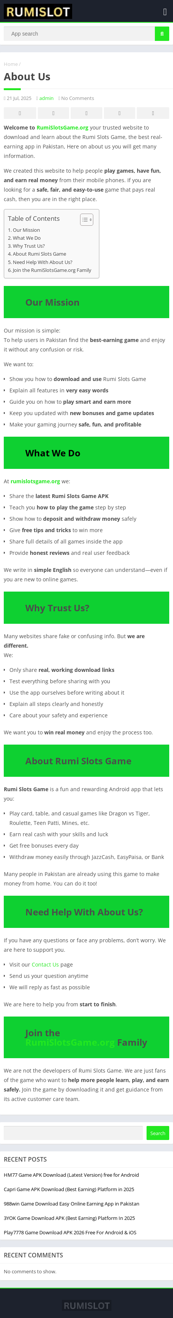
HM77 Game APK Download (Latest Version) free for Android (71, 1174)
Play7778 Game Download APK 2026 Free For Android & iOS (70, 1232)
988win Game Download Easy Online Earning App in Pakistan (71, 1203)
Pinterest (86, 113)
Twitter (53, 113)
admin (46, 98)
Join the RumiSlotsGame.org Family (52, 270)
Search (157, 1133)
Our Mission (26, 230)
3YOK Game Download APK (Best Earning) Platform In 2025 (69, 1218)
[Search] (86, 34)
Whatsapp (153, 113)
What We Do (27, 238)
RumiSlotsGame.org (62, 127)
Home (11, 64)
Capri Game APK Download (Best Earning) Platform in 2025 (69, 1189)
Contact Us (45, 964)
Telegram (120, 113)
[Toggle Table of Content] (82, 219)
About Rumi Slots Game (39, 254)
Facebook (20, 113)
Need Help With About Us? (43, 262)
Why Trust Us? (29, 246)
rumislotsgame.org (35, 481)
